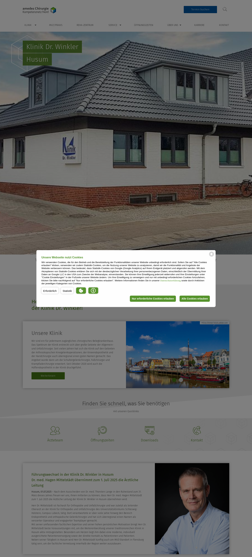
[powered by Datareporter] (211, 256)
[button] (49, 290)
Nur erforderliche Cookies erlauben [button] (153, 298)
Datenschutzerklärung (170, 280)
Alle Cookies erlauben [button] (194, 298)
